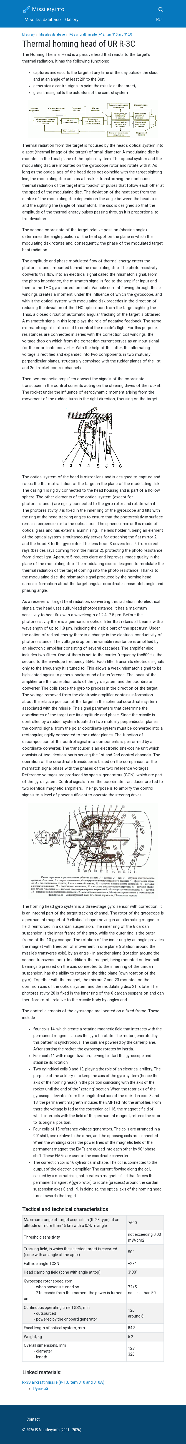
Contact (33, 1419)
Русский (40, 1388)
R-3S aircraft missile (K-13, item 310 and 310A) (100, 34)
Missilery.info (43, 10)
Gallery (72, 19)
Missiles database (42, 19)
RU (159, 19)
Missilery (28, 34)
